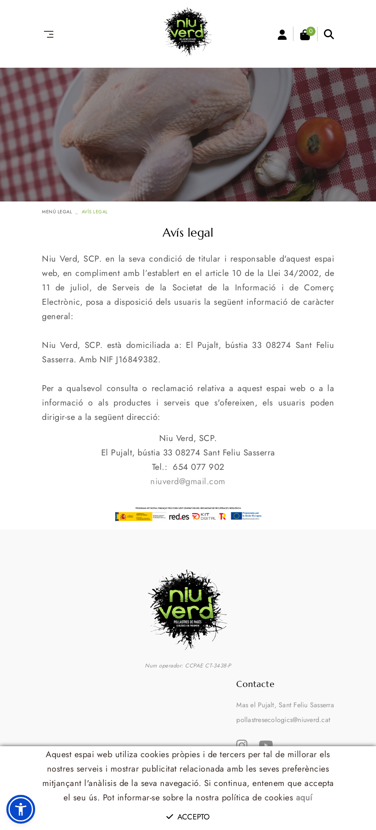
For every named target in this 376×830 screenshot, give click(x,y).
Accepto (188, 816)
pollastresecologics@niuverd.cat (283, 720)
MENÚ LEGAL (57, 211)
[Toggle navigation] (47, 34)
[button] (20, 809)
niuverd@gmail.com (188, 481)
